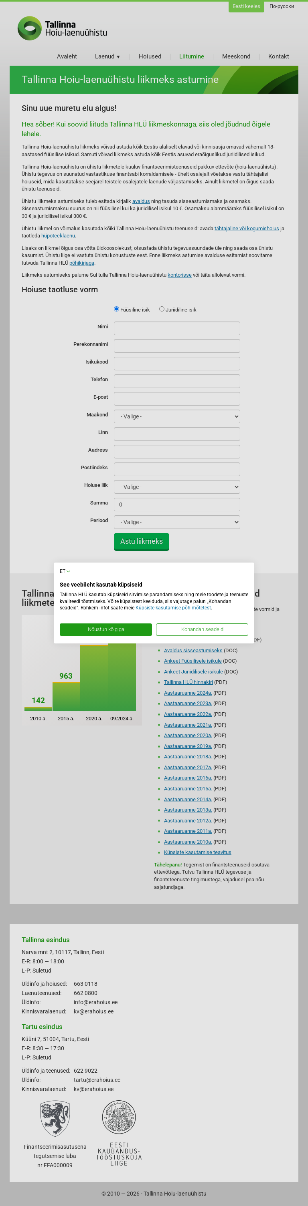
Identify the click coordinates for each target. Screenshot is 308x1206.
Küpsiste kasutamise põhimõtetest (173, 608)
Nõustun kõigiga (106, 629)
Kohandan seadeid (202, 629)
